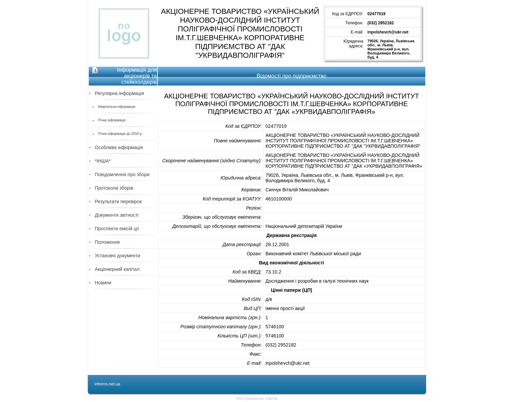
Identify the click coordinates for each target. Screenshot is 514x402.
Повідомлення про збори (122, 174)
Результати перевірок (118, 201)
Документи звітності (116, 215)
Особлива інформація (119, 147)
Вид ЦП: (253, 308)
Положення (107, 242)
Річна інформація (112, 120)
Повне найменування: (238, 140)
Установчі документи (117, 255)
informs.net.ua (107, 384)
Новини (103, 282)
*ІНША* (103, 161)
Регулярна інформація (119, 93)
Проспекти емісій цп (117, 228)
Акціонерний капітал (117, 269)
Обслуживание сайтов (257, 398)
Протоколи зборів (114, 188)
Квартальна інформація (116, 107)
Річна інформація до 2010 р (120, 134)
